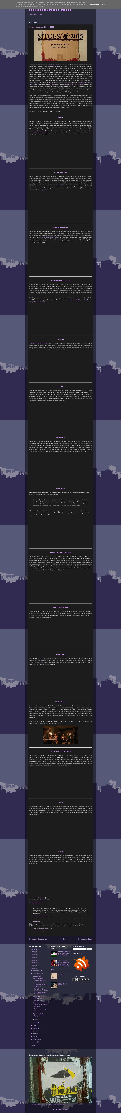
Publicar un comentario (38, 931)
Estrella (36, 906)
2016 (33, 965)
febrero (35, 1039)
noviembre (36, 973)
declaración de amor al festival (73, 84)
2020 (33, 954)
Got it (103, 4)
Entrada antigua (85, 939)
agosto (35, 1025)
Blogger (66, 1109)
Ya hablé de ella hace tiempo (38, 343)
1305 (52, 970)
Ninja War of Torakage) (37, 301)
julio (34, 1028)
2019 (33, 957)
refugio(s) (61, 974)
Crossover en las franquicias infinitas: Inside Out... (40, 984)
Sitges (49, 900)
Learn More (94, 4)
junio (35, 1031)
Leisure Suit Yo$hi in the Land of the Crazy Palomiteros (64, 953)
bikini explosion (42, 189)
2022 (33, 952)
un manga (60, 184)
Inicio (62, 939)
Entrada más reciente (38, 939)
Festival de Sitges (53, 64)
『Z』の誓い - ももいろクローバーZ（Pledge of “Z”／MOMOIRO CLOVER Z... (40, 991)
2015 (35, 900)
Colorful (40, 658)
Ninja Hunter (88, 300)
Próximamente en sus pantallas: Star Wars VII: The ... (40, 1004)
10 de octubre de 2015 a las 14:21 (42, 916)
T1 (52, 900)
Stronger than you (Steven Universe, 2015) (39, 1014)
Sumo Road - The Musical (75, 300)
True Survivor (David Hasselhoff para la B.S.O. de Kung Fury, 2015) (63, 963)
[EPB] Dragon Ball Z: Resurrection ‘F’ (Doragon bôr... (39, 998)
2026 (33, 949)
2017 (33, 963)
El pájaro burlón (54, 84)
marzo (35, 1036)
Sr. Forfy (36, 921)
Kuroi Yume (83, 82)
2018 (33, 960)
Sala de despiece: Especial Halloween (39, 979)
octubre (35, 976)
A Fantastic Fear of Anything (50, 237)
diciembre (36, 970)
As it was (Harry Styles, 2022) (63, 984)
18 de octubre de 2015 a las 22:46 (42, 928)
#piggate (35, 1019)
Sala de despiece (42, 900)
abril (34, 1033)
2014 (33, 1045)
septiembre (37, 1023)
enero (35, 1042)
